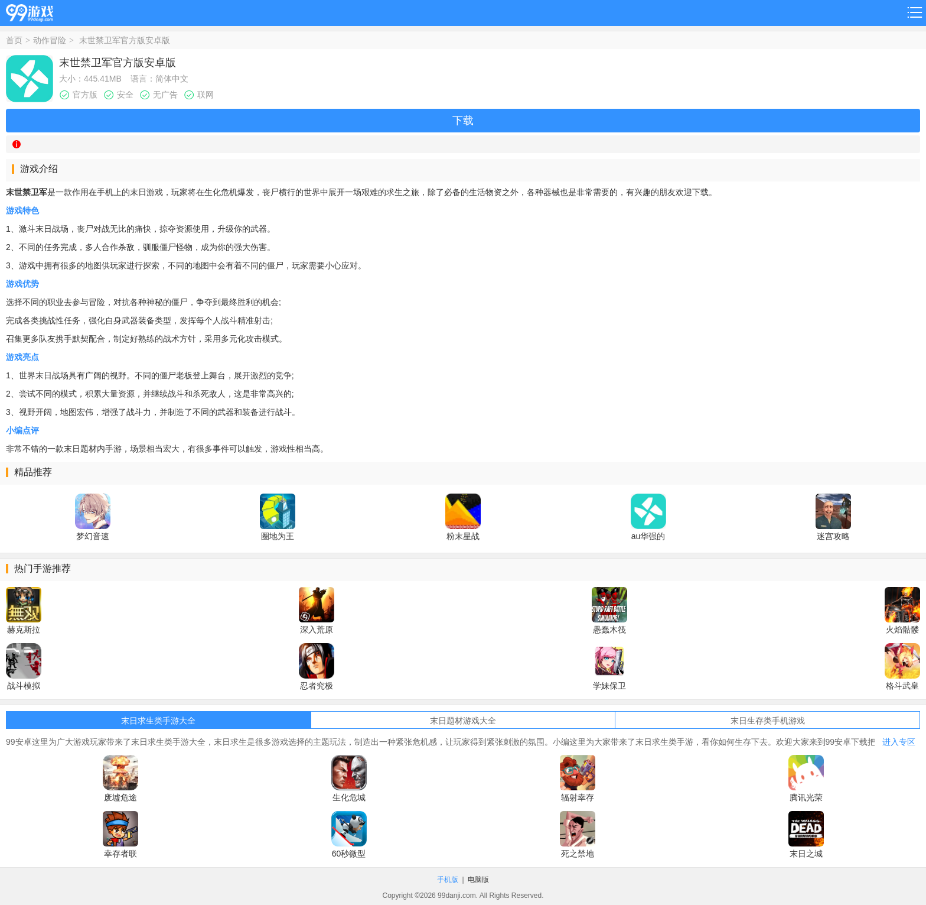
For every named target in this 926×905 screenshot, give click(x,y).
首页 (14, 40)
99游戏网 (29, 11)
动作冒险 (49, 40)
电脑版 (478, 879)
